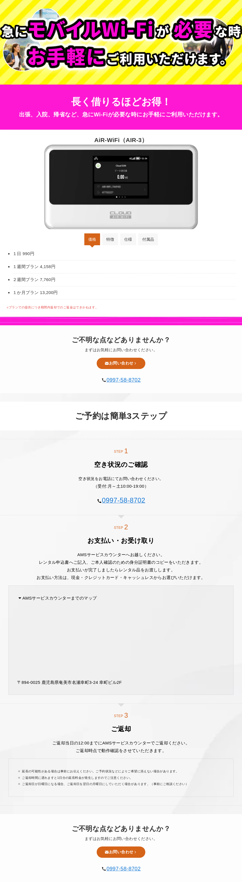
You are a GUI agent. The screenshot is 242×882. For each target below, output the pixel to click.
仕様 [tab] (128, 239)
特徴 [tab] (110, 239)
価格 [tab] (92, 239)
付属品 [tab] (148, 239)
